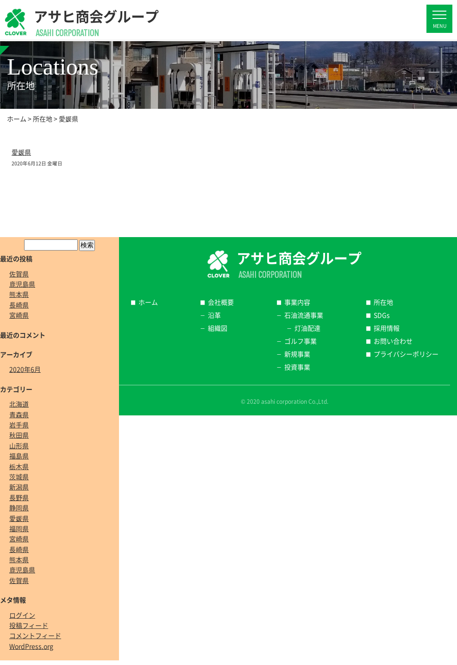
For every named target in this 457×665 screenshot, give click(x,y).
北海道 (19, 403)
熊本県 (19, 294)
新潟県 (19, 486)
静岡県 (19, 507)
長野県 (19, 497)
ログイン (22, 615)
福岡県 (19, 528)
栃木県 (19, 466)
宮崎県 (19, 315)
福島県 (19, 455)
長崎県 (19, 304)
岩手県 (19, 424)
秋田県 (19, 434)
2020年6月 (25, 369)
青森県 (19, 414)
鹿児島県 (22, 284)
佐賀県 (19, 273)
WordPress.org (31, 646)
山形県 (19, 445)
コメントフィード (35, 635)
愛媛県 (21, 152)
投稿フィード (28, 625)
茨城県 (19, 476)
